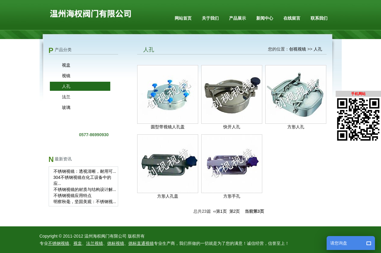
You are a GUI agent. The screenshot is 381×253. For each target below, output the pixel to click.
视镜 (66, 75)
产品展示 (237, 18)
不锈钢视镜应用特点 (72, 195)
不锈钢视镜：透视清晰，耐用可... (84, 171)
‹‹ (214, 211)
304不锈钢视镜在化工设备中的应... (82, 180)
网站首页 (183, 18)
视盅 (66, 65)
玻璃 (66, 107)
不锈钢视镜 (58, 243)
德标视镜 (115, 243)
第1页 (221, 211)
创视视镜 (297, 49)
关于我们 (210, 18)
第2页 (234, 211)
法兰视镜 (94, 243)
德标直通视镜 (141, 243)
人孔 (66, 86)
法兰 (66, 96)
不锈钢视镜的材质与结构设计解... (84, 189)
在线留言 (291, 18)
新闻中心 (264, 18)
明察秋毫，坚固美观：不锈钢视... (84, 201)
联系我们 (319, 18)
